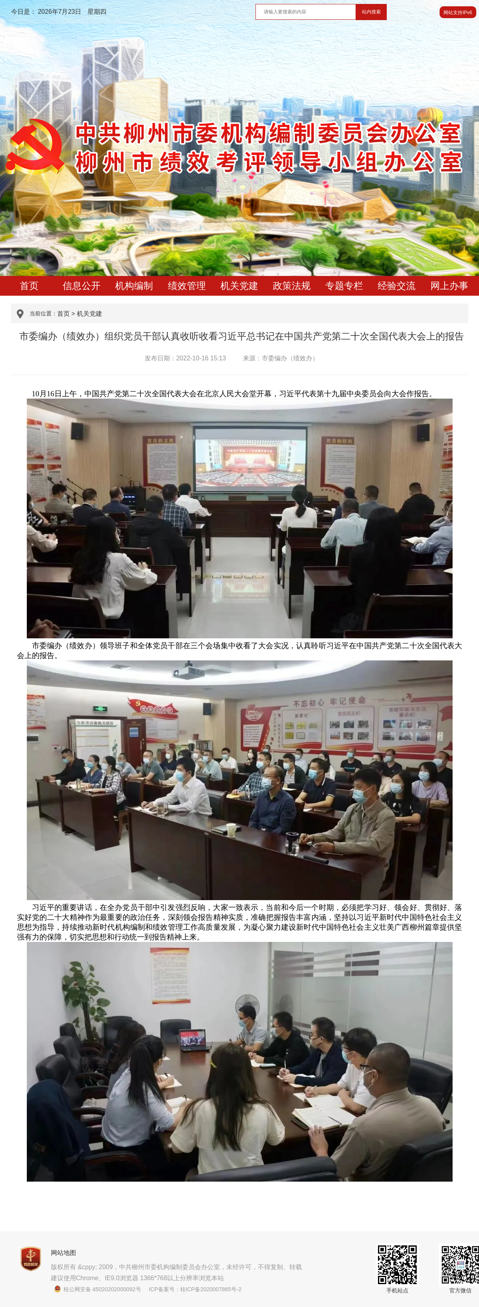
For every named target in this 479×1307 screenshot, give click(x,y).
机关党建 (239, 285)
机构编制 (134, 285)
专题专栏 (344, 285)
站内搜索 (371, 12)
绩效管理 (187, 285)
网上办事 (449, 285)
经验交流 (397, 285)
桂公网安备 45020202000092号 (97, 1289)
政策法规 (292, 285)
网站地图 (63, 1252)
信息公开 (82, 285)
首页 (29, 285)
